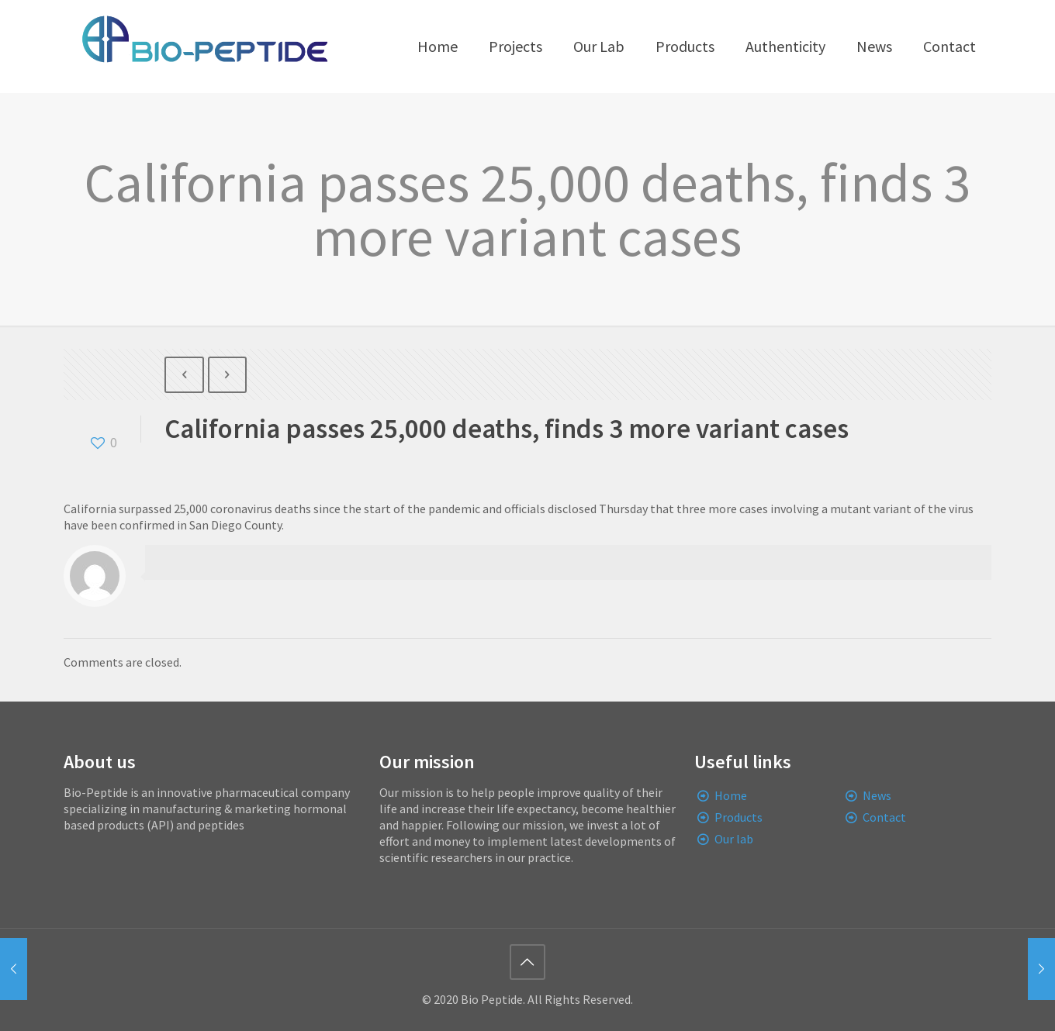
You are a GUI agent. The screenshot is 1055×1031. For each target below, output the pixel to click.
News (877, 795)
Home (730, 795)
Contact (884, 817)
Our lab (733, 839)
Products (738, 817)
